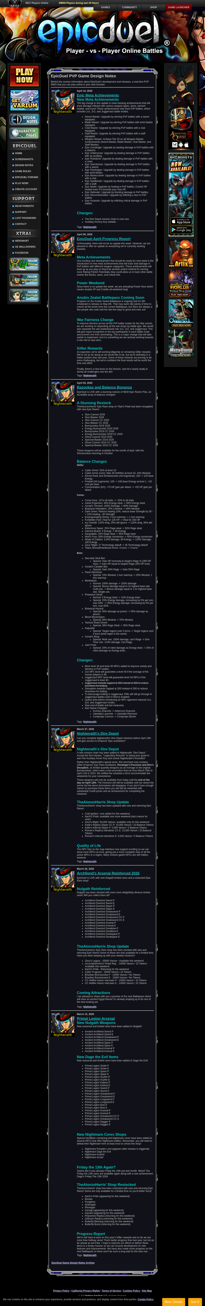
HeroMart (22, 240)
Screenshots (24, 159)
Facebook (22, 252)
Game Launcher (178, 7)
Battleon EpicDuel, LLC (96, 1296)
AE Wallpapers (25, 246)
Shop (153, 7)
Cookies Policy (131, 1290)
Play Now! (21, 183)
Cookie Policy (146, 1299)
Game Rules (23, 171)
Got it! (195, 1302)
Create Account (26, 189)
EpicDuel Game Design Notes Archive (72, 1262)
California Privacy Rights (85, 1290)
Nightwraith (89, 227)
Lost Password (25, 218)
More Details (174, 1302)
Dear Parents (24, 206)
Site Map (147, 1290)
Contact (21, 224)
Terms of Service (111, 1290)
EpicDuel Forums (26, 177)
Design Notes (24, 165)
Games (105, 7)
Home (18, 153)
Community (129, 7)
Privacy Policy (61, 1290)
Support (21, 212)
